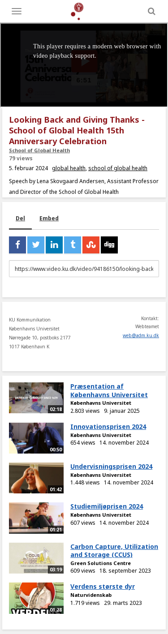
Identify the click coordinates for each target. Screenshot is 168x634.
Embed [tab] (49, 218)
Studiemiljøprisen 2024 (106, 506)
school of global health (117, 168)
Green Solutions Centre (100, 563)
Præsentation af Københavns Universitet (109, 390)
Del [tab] (20, 218)
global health (69, 168)
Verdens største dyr (102, 586)
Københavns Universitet (100, 402)
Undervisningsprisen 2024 (111, 466)
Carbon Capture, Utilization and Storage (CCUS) (114, 550)
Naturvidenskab (91, 594)
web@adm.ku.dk (141, 335)
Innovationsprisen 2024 (108, 426)
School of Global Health (39, 150)
